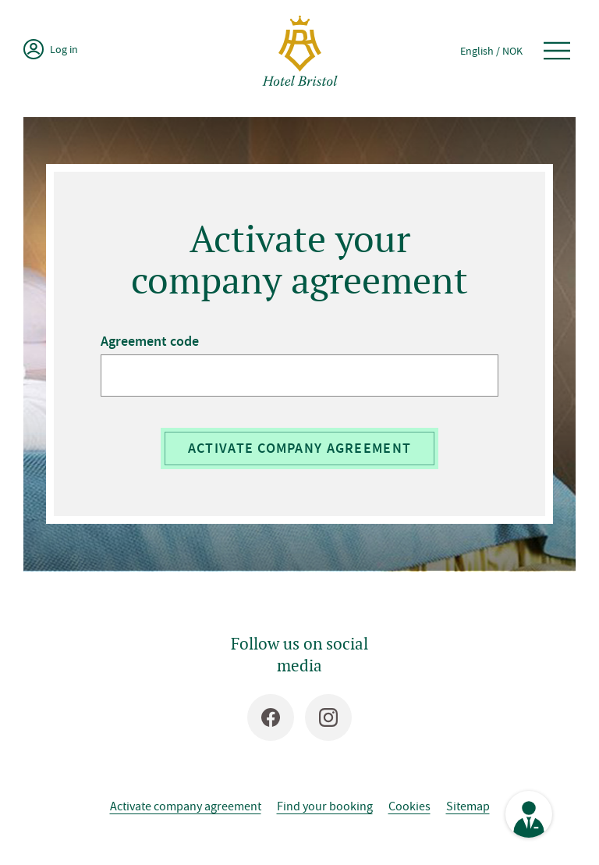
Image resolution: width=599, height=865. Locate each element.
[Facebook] (270, 717)
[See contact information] (528, 814)
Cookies (409, 805)
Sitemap (468, 805)
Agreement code (150, 342)
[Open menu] (557, 50)
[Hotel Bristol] (300, 51)
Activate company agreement (299, 448)
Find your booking (325, 805)
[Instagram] (328, 717)
